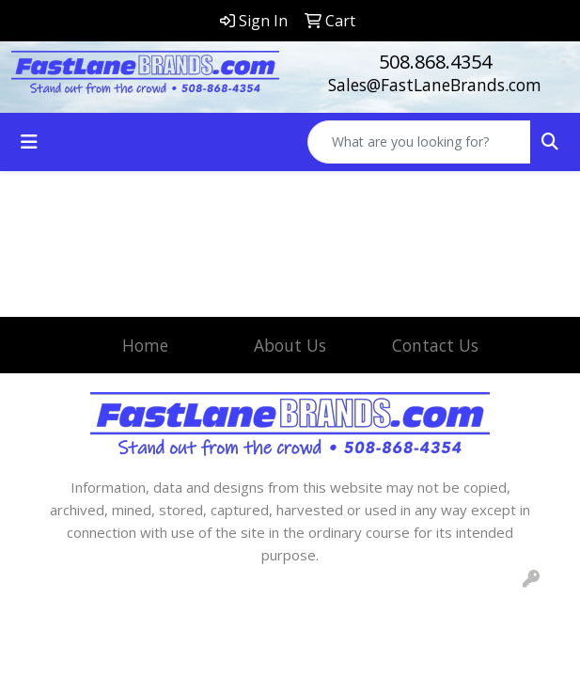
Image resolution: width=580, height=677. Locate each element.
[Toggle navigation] (29, 142)
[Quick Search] (419, 142)
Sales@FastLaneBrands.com (434, 84)
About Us (290, 345)
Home (145, 345)
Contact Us (435, 345)
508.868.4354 (435, 61)
